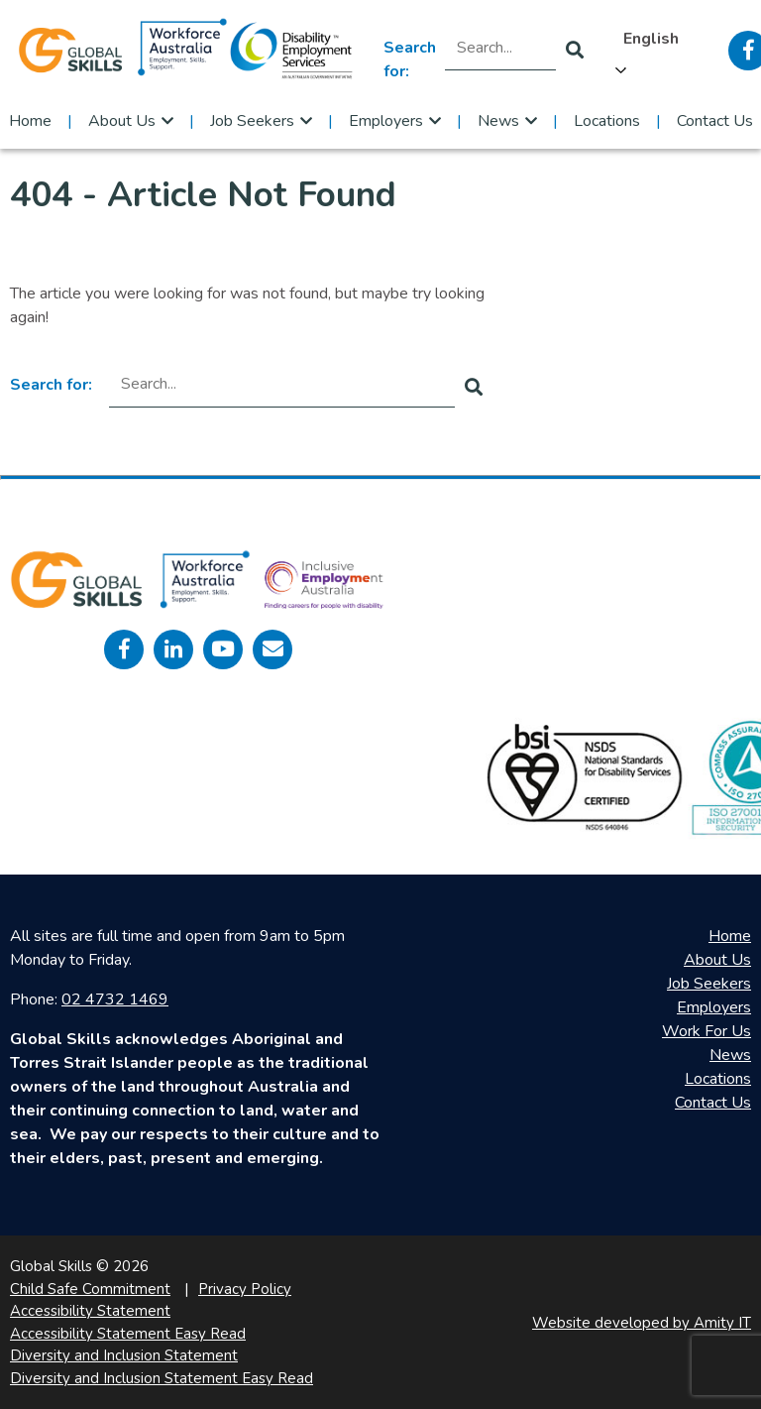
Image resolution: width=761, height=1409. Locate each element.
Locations (607, 121)
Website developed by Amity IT (641, 1323)
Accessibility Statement (90, 1311)
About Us (122, 121)
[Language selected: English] (656, 50)
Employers (386, 121)
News (498, 121)
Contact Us (715, 121)
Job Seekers (252, 121)
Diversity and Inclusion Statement (124, 1355)
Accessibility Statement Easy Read (128, 1334)
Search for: (409, 59)
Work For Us (706, 1031)
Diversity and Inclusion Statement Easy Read (161, 1378)
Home (30, 121)
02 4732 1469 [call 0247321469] (114, 999)
